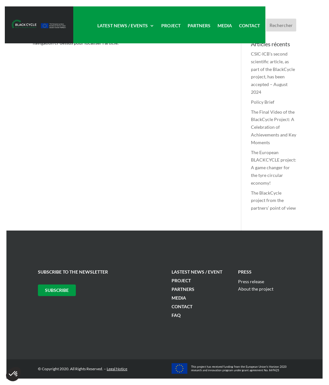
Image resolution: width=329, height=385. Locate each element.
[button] (13, 374)
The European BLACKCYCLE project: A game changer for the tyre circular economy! (273, 168)
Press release (251, 281)
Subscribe (57, 290)
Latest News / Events (122, 25)
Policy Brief (262, 102)
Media (225, 25)
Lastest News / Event (197, 272)
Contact (249, 25)
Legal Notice (117, 368)
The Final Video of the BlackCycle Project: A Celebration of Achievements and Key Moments (273, 127)
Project (171, 25)
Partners (199, 25)
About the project (255, 289)
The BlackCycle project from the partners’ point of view (273, 200)
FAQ (176, 315)
